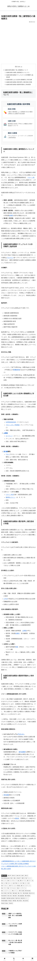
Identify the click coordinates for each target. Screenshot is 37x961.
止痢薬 (6, 433)
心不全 (6, 599)
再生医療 (28, 891)
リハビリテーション (6, 891)
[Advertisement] (18, 42)
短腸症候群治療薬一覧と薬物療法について (16, 70)
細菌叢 (4, 898)
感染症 (17, 819)
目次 (16, 66)
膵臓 (14, 901)
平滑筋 (10, 893)
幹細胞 (15, 893)
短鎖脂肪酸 (21, 896)
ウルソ (8, 454)
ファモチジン (5, 886)
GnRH (19, 876)
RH (23, 878)
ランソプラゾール (22, 888)
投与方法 (31, 893)
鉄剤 (11, 903)
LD (15, 878)
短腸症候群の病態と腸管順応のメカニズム (18, 72)
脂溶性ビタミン (24, 898)
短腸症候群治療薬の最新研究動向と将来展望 (18, 85)
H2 (26, 876)
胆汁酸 (6, 452)
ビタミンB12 (10, 495)
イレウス (4, 881)
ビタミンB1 (19, 883)
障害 (16, 647)
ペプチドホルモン (12, 888)
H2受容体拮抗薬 (11, 422)
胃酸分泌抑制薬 (10, 898)
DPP (9, 876)
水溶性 (10, 896)
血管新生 (19, 901)
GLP (14, 876)
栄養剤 (11, 216)
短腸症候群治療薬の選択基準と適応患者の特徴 (19, 82)
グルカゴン (10, 258)
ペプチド (4, 888)
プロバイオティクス (26, 886)
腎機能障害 (16, 370)
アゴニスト (21, 734)
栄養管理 (4, 896)
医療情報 (4, 876)
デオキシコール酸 (10, 883)
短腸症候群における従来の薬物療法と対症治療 (19, 80)
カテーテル (23, 881)
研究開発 (27, 896)
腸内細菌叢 (22, 752)
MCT (19, 878)
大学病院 (4, 893)
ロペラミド (9, 436)
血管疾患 (25, 901)
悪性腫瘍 (6, 795)
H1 (23, 876)
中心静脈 (21, 891)
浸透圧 (15, 896)
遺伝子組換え (5, 903)
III (12, 878)
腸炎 (10, 901)
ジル (3, 883)
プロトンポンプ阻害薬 (13, 425)
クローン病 (30, 178)
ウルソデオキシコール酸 (13, 881)
